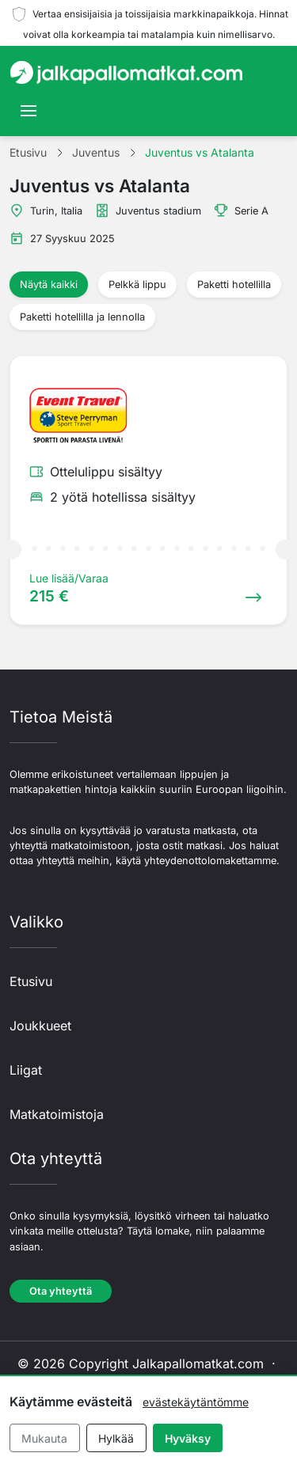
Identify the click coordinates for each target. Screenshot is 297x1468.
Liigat (26, 1070)
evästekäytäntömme (196, 1402)
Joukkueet (40, 1026)
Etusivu (31, 981)
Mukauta (44, 1438)
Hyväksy (188, 1438)
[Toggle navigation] (29, 111)
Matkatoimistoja (57, 1114)
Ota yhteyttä (60, 1291)
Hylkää (116, 1438)
